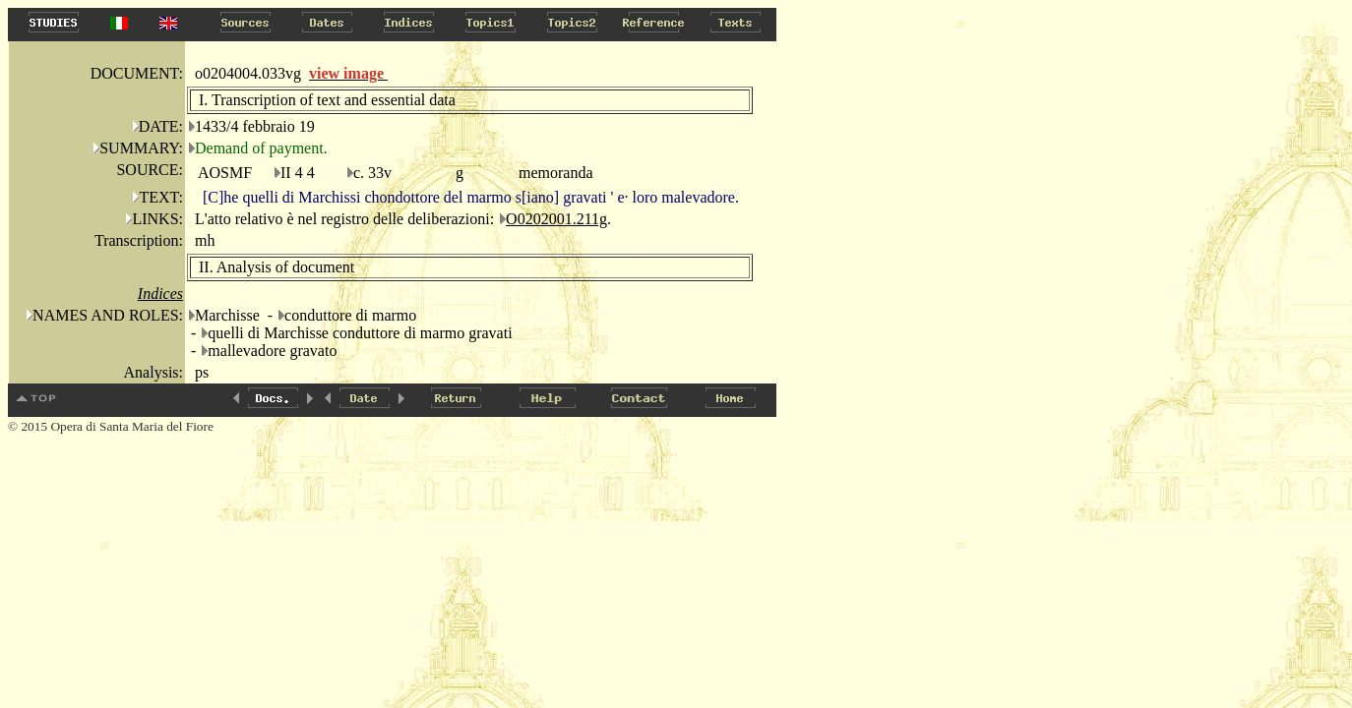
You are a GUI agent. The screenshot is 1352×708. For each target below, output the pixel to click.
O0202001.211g (556, 218)
